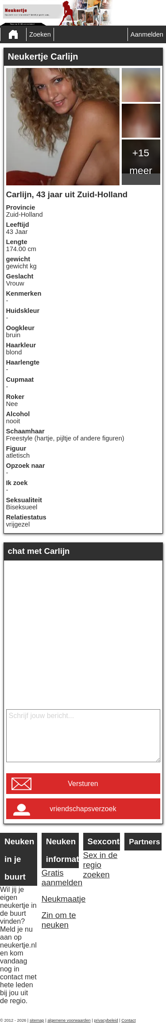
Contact (128, 1020)
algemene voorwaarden (69, 1020)
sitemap (37, 1020)
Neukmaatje (60, 898)
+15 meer (140, 161)
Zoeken (40, 34)
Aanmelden (147, 34)
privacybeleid (106, 1020)
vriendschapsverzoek (83, 809)
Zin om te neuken (59, 919)
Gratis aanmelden (60, 877)
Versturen (83, 783)
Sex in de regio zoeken (100, 864)
